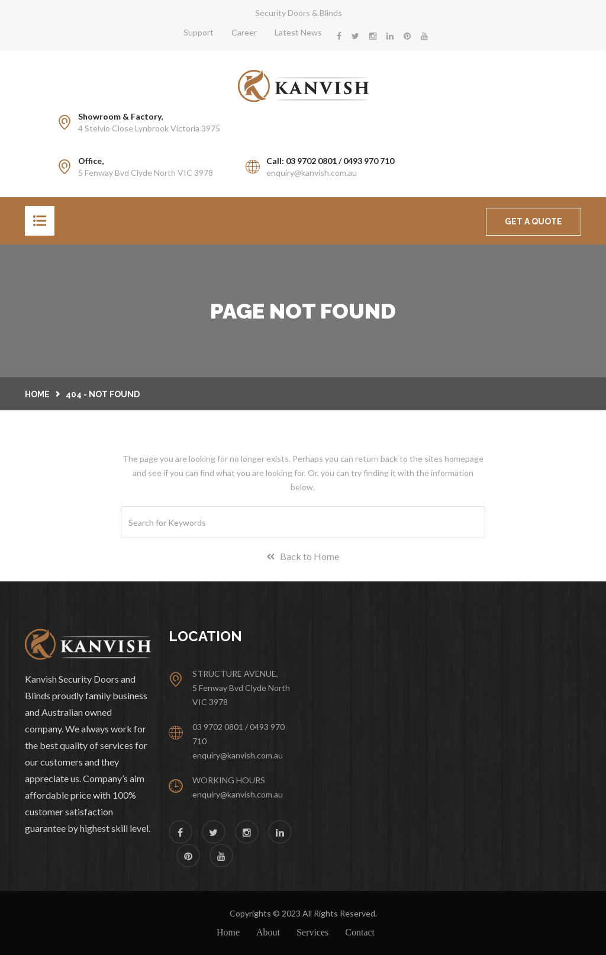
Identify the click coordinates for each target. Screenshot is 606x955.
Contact (360, 932)
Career (244, 32)
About (268, 932)
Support (198, 32)
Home (37, 394)
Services (312, 932)
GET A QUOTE (533, 221)
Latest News (298, 32)
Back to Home (302, 556)
